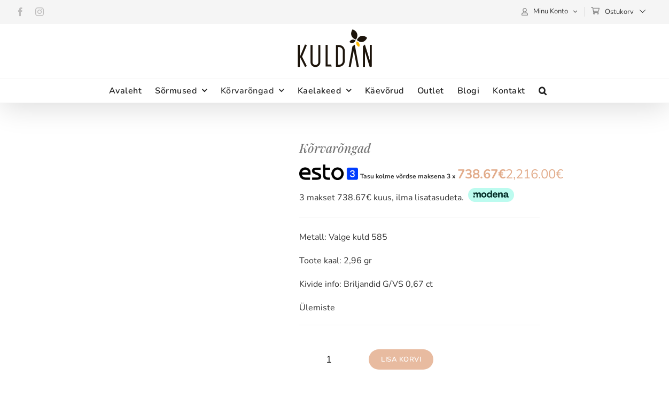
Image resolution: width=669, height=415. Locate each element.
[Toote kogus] (328, 359)
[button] (543, 91)
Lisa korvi (401, 359)
